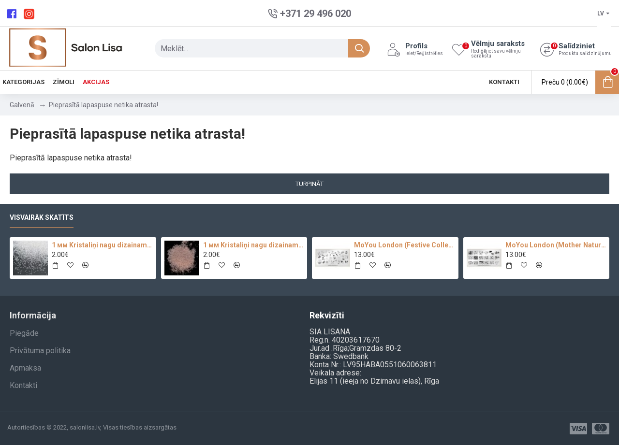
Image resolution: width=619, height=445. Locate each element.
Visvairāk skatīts (42, 217)
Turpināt (309, 183)
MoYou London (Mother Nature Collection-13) (555, 245)
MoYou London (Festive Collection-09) (404, 245)
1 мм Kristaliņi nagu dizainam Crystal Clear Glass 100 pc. (102, 245)
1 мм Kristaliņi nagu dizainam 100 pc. (253, 245)
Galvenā (22, 105)
